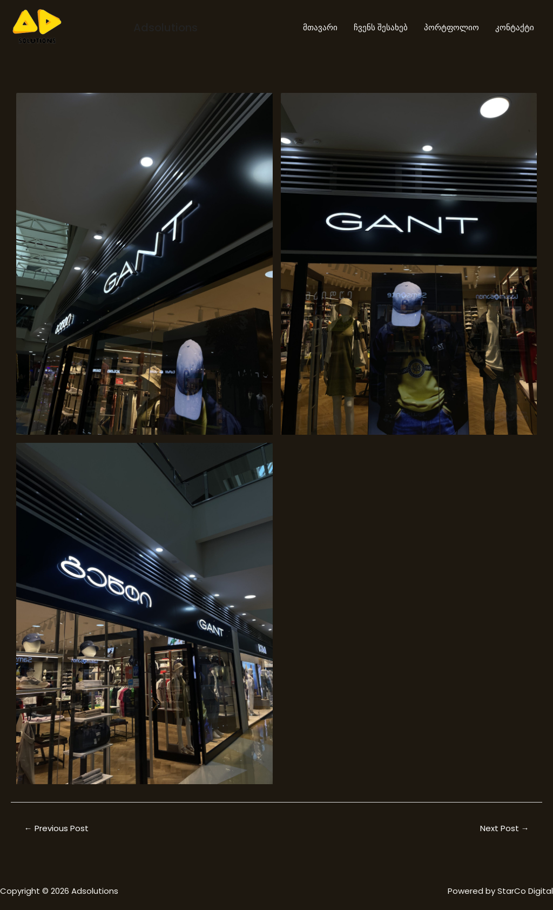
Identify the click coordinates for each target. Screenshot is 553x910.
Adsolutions (165, 27)
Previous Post (56, 828)
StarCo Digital (525, 890)
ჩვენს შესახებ (381, 27)
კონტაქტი (514, 27)
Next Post (504, 828)
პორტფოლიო (451, 27)
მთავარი (320, 27)
